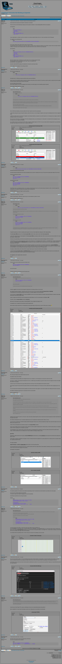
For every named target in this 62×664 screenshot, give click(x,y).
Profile (30, 7)
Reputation (2, 70)
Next (6, 13)
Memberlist (36, 6)
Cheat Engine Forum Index (15, 650)
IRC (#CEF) (31, 661)
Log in (45, 7)
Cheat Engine (22, 650)
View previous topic (53, 17)
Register (45, 6)
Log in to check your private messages (37, 7)
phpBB (29, 660)
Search (32, 6)
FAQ (29, 6)
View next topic (58, 17)
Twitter (33, 661)
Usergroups (41, 6)
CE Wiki (29, 661)
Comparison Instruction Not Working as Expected (15, 12)
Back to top (3, 67)
